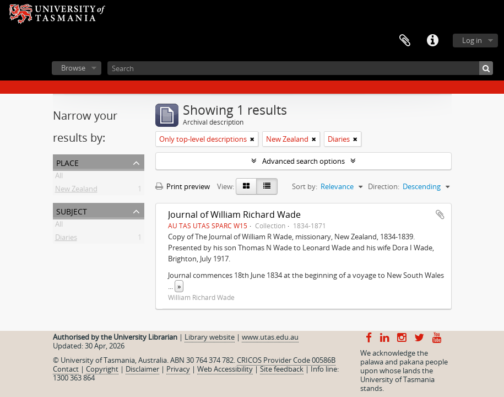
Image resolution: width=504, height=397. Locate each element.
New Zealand (76, 191)
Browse (73, 68)
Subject (71, 210)
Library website (210, 337)
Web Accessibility (225, 369)
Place (67, 161)
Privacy (178, 369)
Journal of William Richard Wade (234, 214)
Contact (66, 369)
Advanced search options (303, 161)
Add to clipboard (440, 214)
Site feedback (282, 369)
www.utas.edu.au (270, 337)
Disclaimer (142, 369)
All (59, 178)
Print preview (182, 186)
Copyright (102, 369)
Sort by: (304, 186)
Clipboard (405, 41)
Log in (472, 40)
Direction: (383, 186)
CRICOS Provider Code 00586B (286, 360)
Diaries (66, 239)
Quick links (432, 41)
